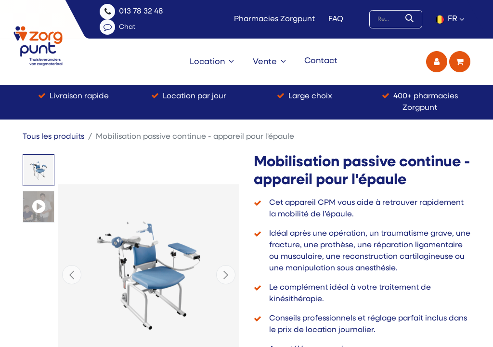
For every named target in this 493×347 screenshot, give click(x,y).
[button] (71, 274)
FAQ (335, 19)
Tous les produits (53, 137)
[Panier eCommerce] (459, 61)
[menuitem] (211, 61)
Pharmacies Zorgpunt (274, 19)
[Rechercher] (411, 19)
